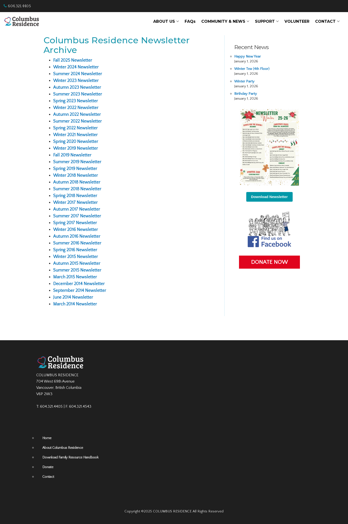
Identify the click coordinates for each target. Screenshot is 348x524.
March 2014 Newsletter (75, 304)
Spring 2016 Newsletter (75, 250)
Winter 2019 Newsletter (75, 148)
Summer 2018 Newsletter (77, 189)
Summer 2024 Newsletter (77, 74)
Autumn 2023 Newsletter (77, 87)
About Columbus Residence (62, 448)
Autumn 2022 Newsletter (77, 114)
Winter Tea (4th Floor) (251, 69)
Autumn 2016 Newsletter (76, 236)
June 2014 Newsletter (73, 297)
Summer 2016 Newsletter (77, 243)
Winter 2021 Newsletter (75, 135)
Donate (47, 467)
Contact (48, 477)
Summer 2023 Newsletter (77, 94)
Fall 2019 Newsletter (72, 155)
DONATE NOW (269, 262)
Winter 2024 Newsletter (76, 67)
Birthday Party (245, 94)
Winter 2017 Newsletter (75, 202)
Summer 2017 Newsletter (77, 216)
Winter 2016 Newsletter (75, 229)
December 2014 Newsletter (79, 283)
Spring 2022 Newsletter (75, 128)
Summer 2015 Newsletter (77, 270)
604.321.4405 (17, 6)
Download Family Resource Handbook (70, 457)
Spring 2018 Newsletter (75, 195)
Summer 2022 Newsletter (77, 121)
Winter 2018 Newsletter (75, 175)
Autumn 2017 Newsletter (76, 209)
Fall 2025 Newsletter (72, 60)
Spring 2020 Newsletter (75, 141)
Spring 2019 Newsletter (75, 168)
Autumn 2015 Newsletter (76, 263)
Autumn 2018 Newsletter (76, 182)
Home (46, 438)
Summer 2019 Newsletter (77, 162)
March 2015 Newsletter (75, 277)
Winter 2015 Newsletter (75, 256)
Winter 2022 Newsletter (75, 107)
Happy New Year (247, 56)
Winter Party (244, 81)
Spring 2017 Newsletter (75, 223)
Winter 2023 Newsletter (76, 80)
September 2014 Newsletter (79, 290)
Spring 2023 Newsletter (75, 101)
